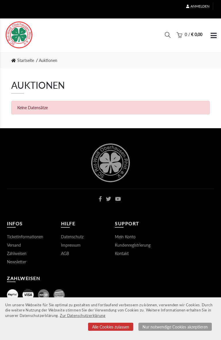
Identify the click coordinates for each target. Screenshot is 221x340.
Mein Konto (125, 236)
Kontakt (122, 253)
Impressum (71, 245)
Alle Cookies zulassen (110, 326)
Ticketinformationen (25, 236)
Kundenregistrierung (132, 245)
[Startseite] (19, 34)
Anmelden (197, 6)
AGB (65, 253)
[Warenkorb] (189, 36)
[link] (24, 60)
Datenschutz (72, 236)
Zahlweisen (16, 253)
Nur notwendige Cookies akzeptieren (175, 326)
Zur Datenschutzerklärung (82, 315)
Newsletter (16, 261)
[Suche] (168, 36)
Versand (14, 245)
